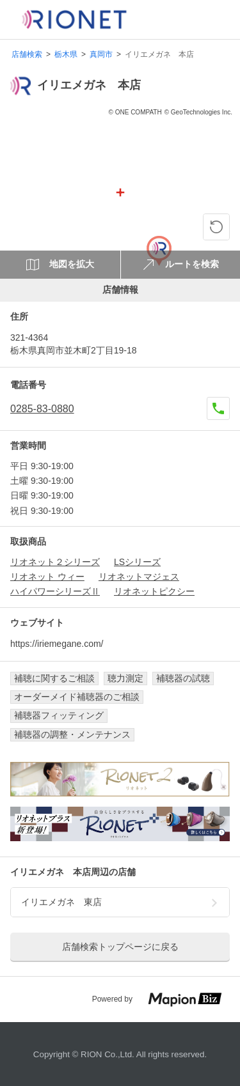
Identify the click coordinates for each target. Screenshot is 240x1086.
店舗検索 (27, 54)
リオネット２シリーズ (55, 562)
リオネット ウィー (47, 576)
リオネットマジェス (139, 576)
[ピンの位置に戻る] (216, 227)
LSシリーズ (137, 562)
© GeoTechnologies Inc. (198, 112)
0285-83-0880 (42, 408)
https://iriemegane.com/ (57, 644)
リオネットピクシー (154, 591)
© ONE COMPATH (135, 112)
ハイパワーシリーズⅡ (55, 591)
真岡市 (101, 54)
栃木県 (65, 54)
